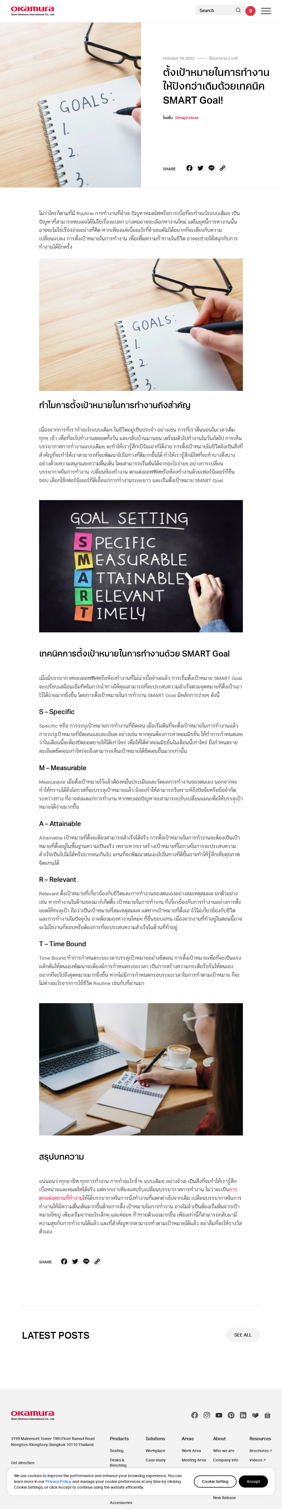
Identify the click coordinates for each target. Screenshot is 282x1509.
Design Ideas (187, 117)
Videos (256, 1460)
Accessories (121, 1502)
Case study (156, 1460)
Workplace (155, 1450)
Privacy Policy (58, 1481)
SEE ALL (243, 1335)
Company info (225, 1460)
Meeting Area (194, 1460)
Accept (253, 1481)
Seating (117, 1450)
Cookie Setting (215, 1481)
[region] (141, 1481)
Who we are (223, 1450)
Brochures (259, 1450)
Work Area (191, 1450)
